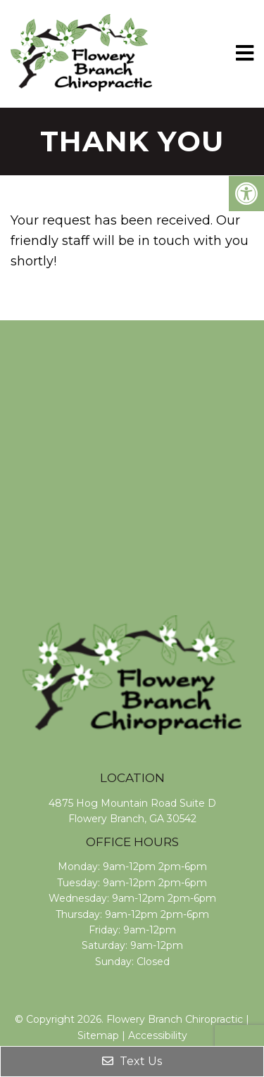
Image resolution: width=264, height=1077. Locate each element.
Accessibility (157, 1035)
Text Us (132, 1061)
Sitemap (98, 1035)
